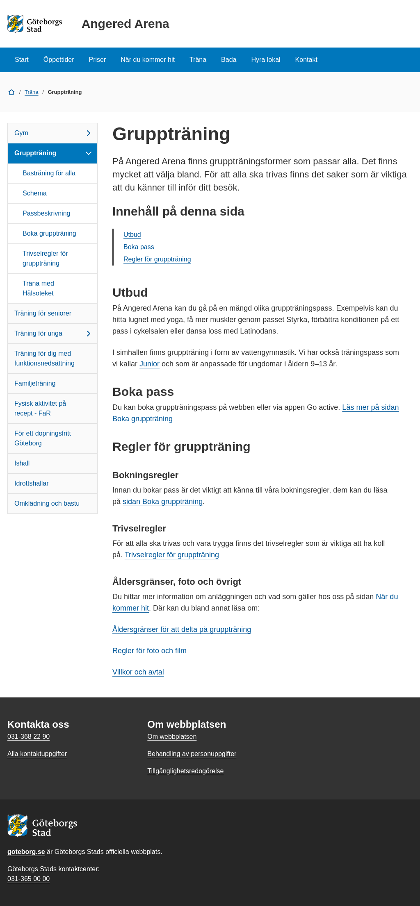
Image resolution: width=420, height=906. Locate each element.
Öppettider (58, 59)
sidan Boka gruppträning (163, 501)
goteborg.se (26, 851)
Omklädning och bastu (47, 503)
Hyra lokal (265, 59)
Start (22, 59)
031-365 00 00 (28, 878)
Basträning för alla (49, 173)
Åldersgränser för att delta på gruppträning (181, 629)
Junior (149, 364)
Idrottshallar (31, 483)
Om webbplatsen (171, 736)
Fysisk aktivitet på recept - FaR (40, 408)
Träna (197, 59)
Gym (54, 133)
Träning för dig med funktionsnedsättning (44, 358)
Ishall (22, 463)
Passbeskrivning (47, 213)
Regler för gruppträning (157, 259)
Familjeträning (34, 383)
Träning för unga (54, 333)
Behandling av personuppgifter (191, 753)
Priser (97, 59)
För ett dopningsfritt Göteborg (42, 438)
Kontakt (306, 59)
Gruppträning (54, 153)
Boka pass (138, 246)
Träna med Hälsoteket (38, 288)
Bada (228, 59)
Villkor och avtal (138, 672)
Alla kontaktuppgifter (37, 753)
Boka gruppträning (49, 233)
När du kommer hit (148, 59)
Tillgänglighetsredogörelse (185, 770)
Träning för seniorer (42, 313)
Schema (35, 193)
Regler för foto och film (149, 651)
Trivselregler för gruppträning (45, 258)
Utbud (132, 234)
